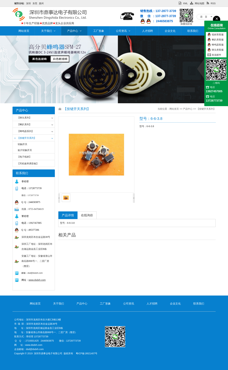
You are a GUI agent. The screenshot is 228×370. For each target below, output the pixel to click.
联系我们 (192, 30)
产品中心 (74, 30)
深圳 (28, 3)
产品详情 (68, 215)
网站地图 (197, 3)
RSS (211, 3)
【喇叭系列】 (22, 124)
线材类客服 (218, 34)
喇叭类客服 (218, 39)
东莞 (34, 3)
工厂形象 (98, 30)
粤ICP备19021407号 (86, 353)
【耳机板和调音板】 (26, 163)
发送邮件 (216, 54)
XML (183, 3)
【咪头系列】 (22, 117)
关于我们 (48, 30)
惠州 (41, 3)
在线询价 (87, 215)
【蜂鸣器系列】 (24, 131)
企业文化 (170, 30)
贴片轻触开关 (25, 150)
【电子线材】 (22, 156)
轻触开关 (22, 144)
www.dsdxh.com (37, 280)
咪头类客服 (218, 49)
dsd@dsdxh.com (35, 273)
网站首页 (23, 30)
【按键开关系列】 (25, 138)
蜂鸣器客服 (218, 44)
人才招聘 (147, 30)
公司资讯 (123, 30)
